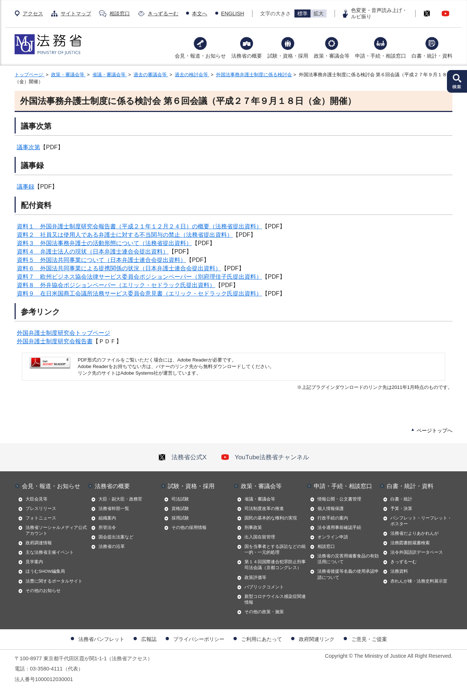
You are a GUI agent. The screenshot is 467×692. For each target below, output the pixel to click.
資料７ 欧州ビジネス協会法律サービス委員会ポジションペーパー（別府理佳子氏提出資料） (139, 277)
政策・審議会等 (332, 56)
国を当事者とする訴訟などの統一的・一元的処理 (275, 549)
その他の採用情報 (189, 527)
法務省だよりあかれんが (414, 533)
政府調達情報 (39, 543)
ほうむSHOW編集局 (45, 571)
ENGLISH (232, 13)
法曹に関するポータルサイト (54, 581)
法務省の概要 (246, 56)
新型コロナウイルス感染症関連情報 (275, 599)
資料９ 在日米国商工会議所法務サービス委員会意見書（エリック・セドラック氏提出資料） (139, 293)
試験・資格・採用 (287, 56)
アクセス (33, 13)
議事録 (25, 186)
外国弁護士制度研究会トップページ (63, 333)
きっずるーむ (163, 13)
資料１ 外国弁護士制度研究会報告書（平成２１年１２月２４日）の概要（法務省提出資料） (139, 226)
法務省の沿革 (112, 546)
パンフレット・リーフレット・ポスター (421, 521)
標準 (302, 13)
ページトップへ (434, 430)
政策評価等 (255, 577)
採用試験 (180, 518)
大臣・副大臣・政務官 (120, 499)
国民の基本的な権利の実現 (270, 518)
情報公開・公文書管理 (339, 499)
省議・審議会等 (109, 74)
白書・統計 (401, 499)
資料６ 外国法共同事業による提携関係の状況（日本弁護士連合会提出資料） (119, 268)
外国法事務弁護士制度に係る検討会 (254, 74)
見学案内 (34, 562)
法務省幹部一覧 (114, 508)
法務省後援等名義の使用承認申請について (348, 574)
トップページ (30, 74)
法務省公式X (182, 457)
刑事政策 (253, 527)
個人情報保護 (330, 508)
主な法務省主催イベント (50, 552)
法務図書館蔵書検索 (410, 543)
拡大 (318, 13)
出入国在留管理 (259, 537)
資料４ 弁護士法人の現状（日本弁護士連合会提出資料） (93, 251)
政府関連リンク (317, 639)
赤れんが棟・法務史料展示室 (418, 581)
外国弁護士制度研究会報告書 (55, 341)
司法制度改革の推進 (264, 508)
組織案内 (107, 518)
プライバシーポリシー (198, 639)
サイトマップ (76, 13)
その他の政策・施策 (264, 612)
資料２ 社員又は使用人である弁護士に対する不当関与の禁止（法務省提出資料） (125, 235)
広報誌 (149, 639)
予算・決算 (401, 508)
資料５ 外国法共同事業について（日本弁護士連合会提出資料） (101, 260)
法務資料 (399, 571)
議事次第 (28, 147)
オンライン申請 (332, 537)
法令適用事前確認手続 (339, 527)
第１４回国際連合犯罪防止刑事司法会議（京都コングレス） (275, 565)
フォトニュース (41, 518)
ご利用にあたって (261, 639)
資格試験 (180, 508)
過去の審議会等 (151, 74)
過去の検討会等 (192, 74)
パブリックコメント (264, 587)
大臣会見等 (36, 499)
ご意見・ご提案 (369, 639)
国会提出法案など (116, 537)
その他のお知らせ (43, 590)
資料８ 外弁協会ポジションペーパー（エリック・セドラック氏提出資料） (116, 285)
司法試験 (180, 499)
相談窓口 (119, 13)
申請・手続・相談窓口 (380, 56)
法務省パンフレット (101, 639)
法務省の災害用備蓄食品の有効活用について (348, 559)
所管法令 (107, 527)
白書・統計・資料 (432, 56)
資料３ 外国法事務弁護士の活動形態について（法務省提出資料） (104, 243)
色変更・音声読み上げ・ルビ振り (379, 13)
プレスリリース (41, 508)
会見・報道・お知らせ (200, 56)
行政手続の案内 (332, 518)
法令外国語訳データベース (416, 552)
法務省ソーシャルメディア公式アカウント (56, 530)
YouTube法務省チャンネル (265, 457)
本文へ (199, 13)
